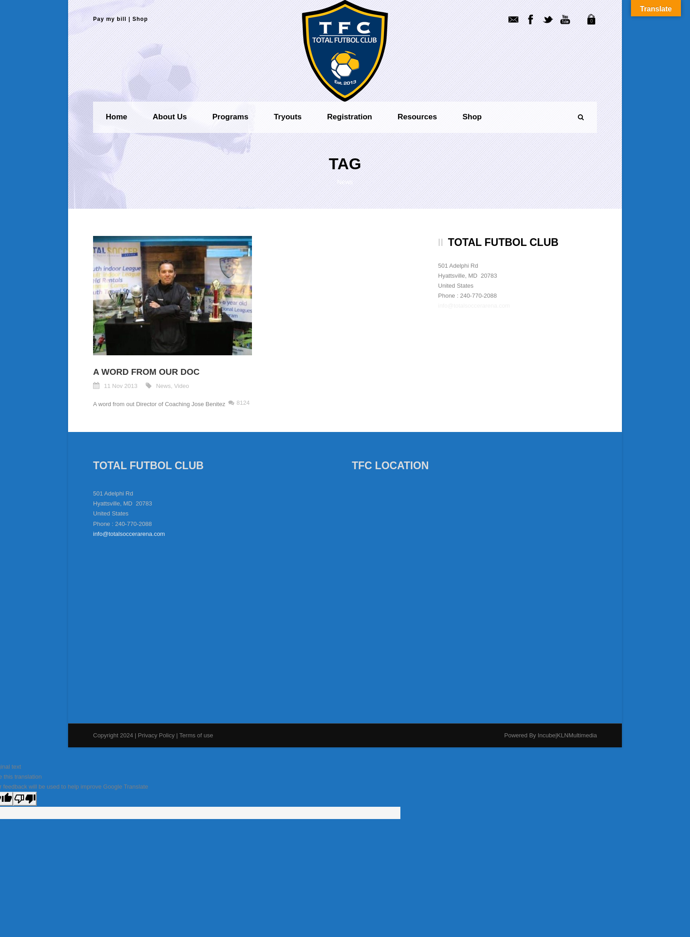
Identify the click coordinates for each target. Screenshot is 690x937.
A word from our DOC (146, 372)
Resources (417, 117)
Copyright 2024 (113, 735)
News (163, 386)
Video (181, 386)
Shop (140, 19)
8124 (243, 402)
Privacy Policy (157, 735)
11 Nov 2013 (121, 386)
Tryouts (287, 117)
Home (116, 117)
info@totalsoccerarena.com (474, 305)
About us (170, 117)
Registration (349, 117)
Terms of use (196, 735)
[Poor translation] (25, 799)
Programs (230, 117)
